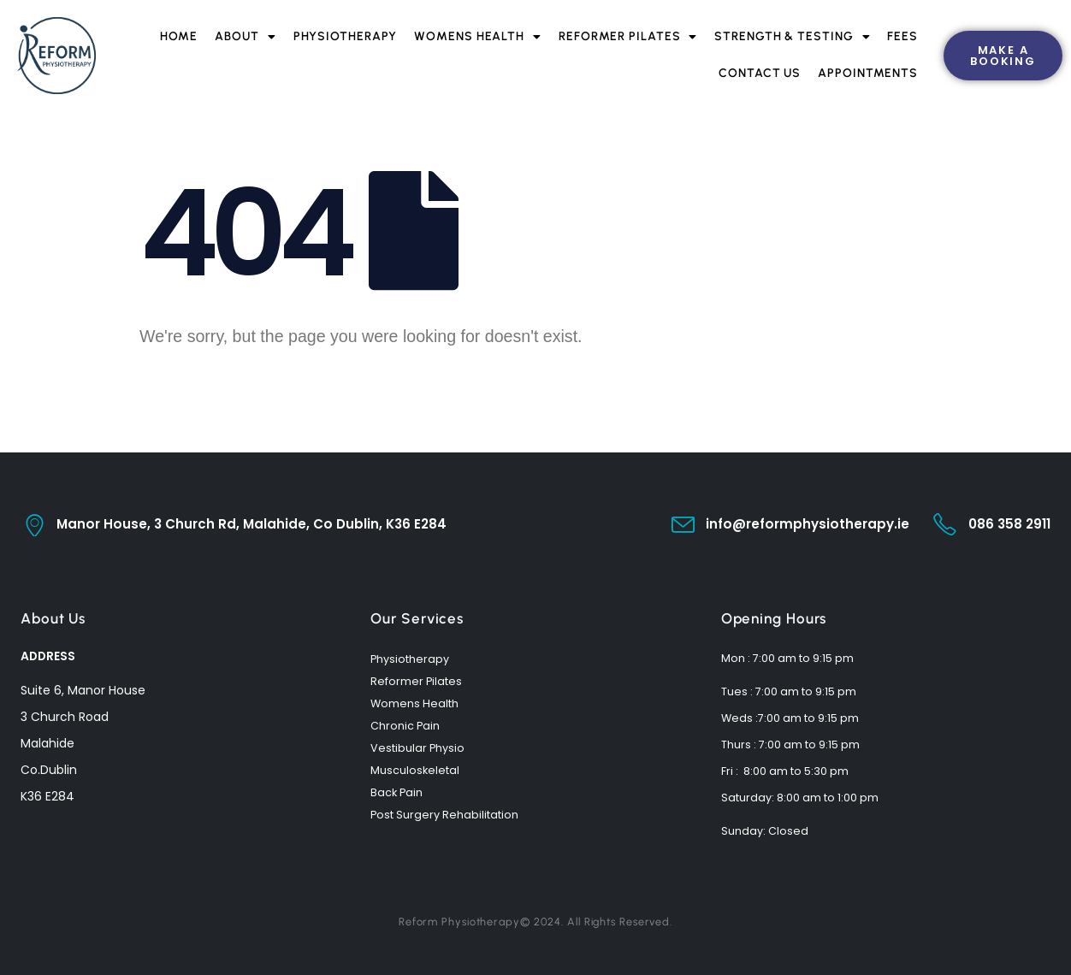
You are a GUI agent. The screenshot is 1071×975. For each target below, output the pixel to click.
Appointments (868, 73)
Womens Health (477, 36)
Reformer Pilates (628, 36)
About (245, 36)
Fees (902, 36)
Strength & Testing (792, 36)
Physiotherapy (345, 36)
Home (179, 36)
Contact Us (760, 73)
